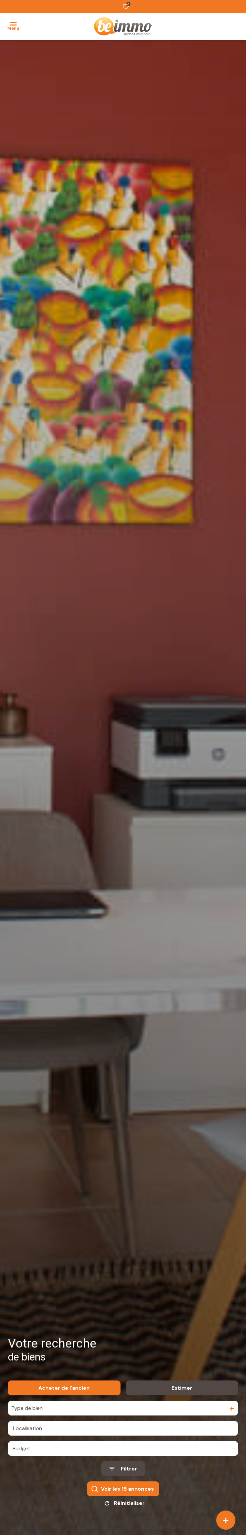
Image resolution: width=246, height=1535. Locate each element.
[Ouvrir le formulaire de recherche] (123, 1473)
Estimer (182, 1392)
